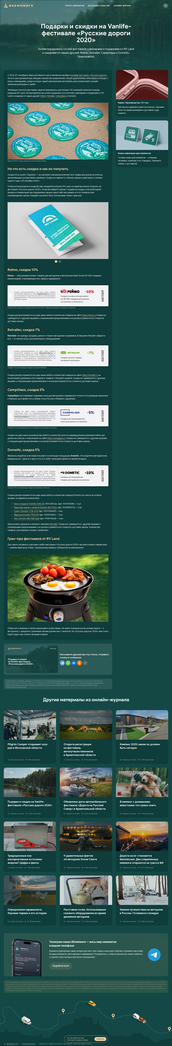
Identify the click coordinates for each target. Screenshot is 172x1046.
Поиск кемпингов (74, 6)
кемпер (47, 685)
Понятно (100, 1039)
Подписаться (60, 966)
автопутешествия (22, 685)
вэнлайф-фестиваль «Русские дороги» (88, 75)
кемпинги (90, 683)
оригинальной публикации (60, 681)
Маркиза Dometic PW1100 (26, 515)
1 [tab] (56, 261)
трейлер (40, 685)
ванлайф (23, 687)
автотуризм (11, 685)
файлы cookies (83, 1040)
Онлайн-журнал (122, 6)
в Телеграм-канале (63, 683)
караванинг (99, 683)
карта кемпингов (13, 687)
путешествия (55, 685)
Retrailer (51, 96)
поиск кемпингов (83, 685)
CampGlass (61, 96)
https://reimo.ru (89, 315)
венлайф (94, 685)
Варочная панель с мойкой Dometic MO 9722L (35, 507)
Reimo (43, 96)
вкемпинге (65, 685)
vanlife (83, 683)
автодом (33, 685)
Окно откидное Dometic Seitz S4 (29, 504)
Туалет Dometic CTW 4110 (26, 511)
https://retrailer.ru (90, 375)
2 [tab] (60, 261)
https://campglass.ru (57, 438)
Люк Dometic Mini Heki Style (26, 518)
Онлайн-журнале (25, 681)
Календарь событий (99, 6)
